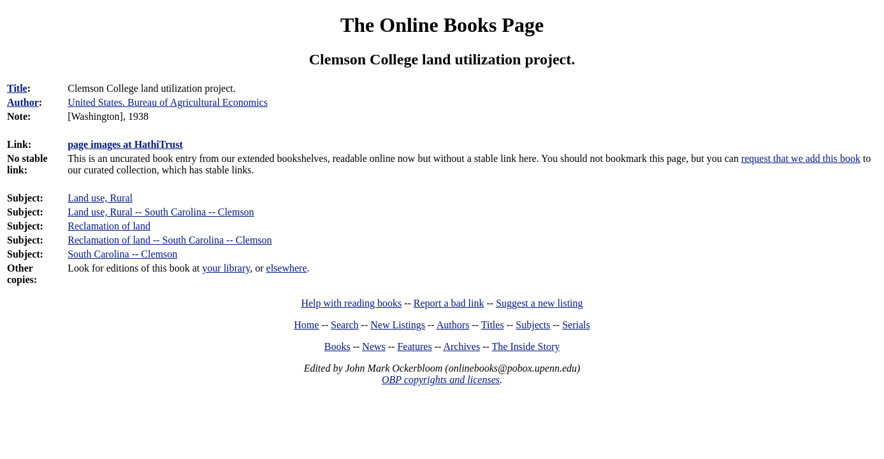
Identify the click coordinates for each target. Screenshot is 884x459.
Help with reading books (351, 303)
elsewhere (286, 268)
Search (345, 324)
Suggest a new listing (539, 303)
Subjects (533, 324)
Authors (453, 324)
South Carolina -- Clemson (122, 254)
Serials (576, 324)
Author (23, 102)
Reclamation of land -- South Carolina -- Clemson (170, 240)
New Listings (397, 324)
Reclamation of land (109, 226)
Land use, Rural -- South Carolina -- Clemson (161, 212)
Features (414, 346)
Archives (461, 346)
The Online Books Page (442, 24)
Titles (492, 324)
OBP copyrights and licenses (441, 379)
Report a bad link (449, 303)
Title (17, 88)
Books (337, 346)
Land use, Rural (100, 198)
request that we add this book (800, 158)
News (373, 346)
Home (306, 324)
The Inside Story (526, 346)
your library (226, 268)
